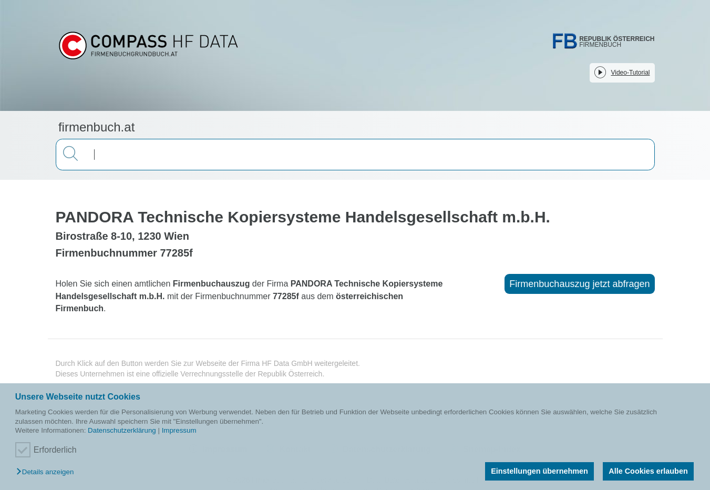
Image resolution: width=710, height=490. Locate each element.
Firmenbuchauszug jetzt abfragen (579, 284)
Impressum (179, 430)
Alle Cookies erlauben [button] (648, 471)
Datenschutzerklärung (122, 430)
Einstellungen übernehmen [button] (539, 471)
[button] (47, 472)
